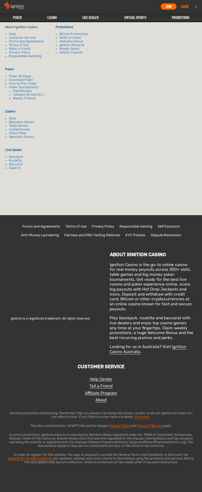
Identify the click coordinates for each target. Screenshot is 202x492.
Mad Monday (22, 91)
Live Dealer (90, 18)
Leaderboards (19, 129)
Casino (52, 18)
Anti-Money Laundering (40, 235)
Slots (12, 118)
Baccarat (16, 164)
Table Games (18, 126)
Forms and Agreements (26, 41)
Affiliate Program (101, 393)
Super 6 (14, 168)
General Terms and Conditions (30, 458)
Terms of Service (150, 426)
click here (142, 417)
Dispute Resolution (166, 235)
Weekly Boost (69, 49)
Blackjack (16, 157)
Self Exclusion (169, 226)
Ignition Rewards (71, 45)
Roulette (15, 160)
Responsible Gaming (135, 226)
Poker (17, 18)
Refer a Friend (19, 49)
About (101, 400)
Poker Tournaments (23, 87)
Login (184, 6)
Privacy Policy (20, 52)
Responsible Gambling (25, 56)
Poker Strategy (20, 76)
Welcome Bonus (71, 41)
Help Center (101, 379)
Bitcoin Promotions (73, 34)
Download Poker (21, 80)
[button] (17, 17)
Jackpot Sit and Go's (28, 95)
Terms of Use (18, 45)
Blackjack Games (21, 122)
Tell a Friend (101, 386)
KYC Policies (135, 235)
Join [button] (168, 6)
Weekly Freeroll (24, 98)
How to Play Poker (23, 83)
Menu (196, 6)
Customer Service (22, 38)
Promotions (180, 18)
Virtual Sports (135, 18)
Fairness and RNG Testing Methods (92, 235)
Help (12, 34)
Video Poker (18, 133)
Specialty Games (21, 137)
